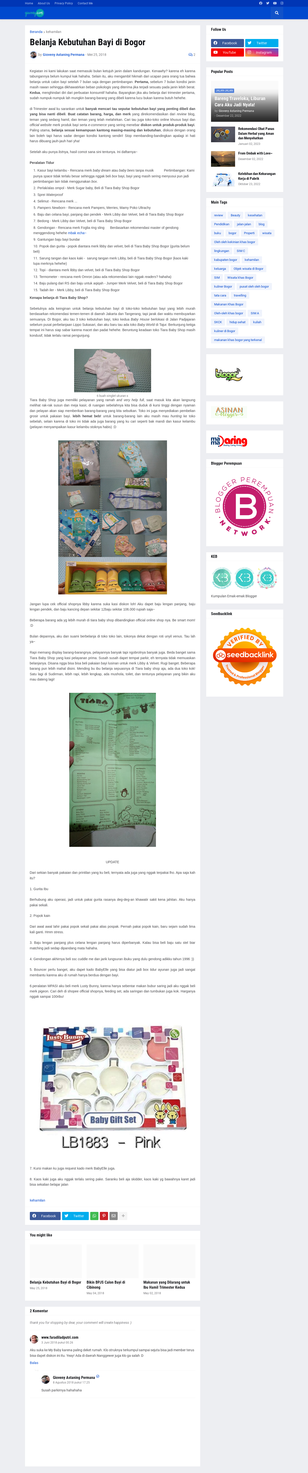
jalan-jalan (244, 224)
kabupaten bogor (225, 260)
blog (261, 224)
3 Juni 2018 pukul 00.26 (57, 1342)
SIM (217, 277)
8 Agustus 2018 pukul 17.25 (71, 1382)
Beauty (235, 215)
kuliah (257, 322)
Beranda (36, 31)
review (218, 215)
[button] (277, 13)
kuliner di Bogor (224, 331)
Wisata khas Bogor (240, 277)
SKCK (218, 322)
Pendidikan (221, 224)
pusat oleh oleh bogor (254, 286)
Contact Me (85, 3)
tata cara (220, 295)
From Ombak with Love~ (255, 153)
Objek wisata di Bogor (248, 268)
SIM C (241, 251)
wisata (266, 233)
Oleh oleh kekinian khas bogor (234, 242)
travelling (240, 295)
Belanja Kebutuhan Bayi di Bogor (55, 1282)
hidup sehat (237, 322)
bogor (232, 233)
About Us (44, 3)
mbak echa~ (77, 233)
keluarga (220, 268)
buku (217, 233)
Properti (249, 233)
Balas (34, 1363)
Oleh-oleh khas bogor (228, 313)
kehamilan (53, 31)
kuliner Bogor (223, 286)
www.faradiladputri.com (59, 1337)
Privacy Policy (64, 3)
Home (29, 3)
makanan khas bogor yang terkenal (238, 340)
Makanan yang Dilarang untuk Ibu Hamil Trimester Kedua (166, 1285)
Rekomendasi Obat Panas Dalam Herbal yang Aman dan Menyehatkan (256, 133)
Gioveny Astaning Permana (74, 1377)
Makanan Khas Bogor (228, 304)
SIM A (255, 313)
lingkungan (221, 251)
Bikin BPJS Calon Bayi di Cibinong (106, 1285)
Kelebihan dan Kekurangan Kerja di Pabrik (257, 176)
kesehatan (255, 215)
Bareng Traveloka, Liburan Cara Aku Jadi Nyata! (240, 102)
